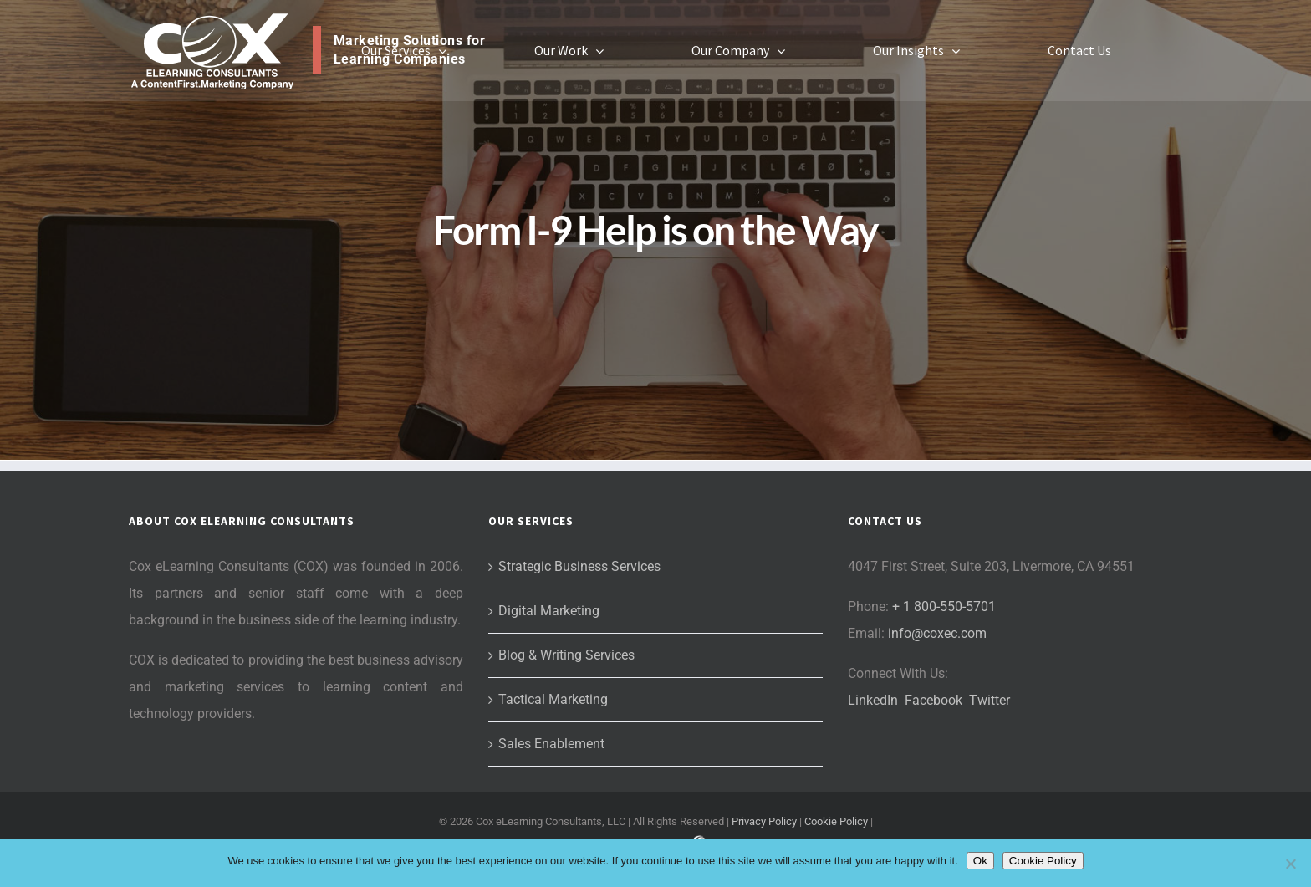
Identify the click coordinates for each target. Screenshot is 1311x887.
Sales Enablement (551, 744)
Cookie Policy (836, 821)
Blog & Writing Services (566, 655)
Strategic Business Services (579, 566)
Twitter (989, 700)
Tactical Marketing (553, 699)
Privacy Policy (764, 821)
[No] (1290, 863)
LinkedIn (873, 700)
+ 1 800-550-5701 (944, 606)
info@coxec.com (937, 633)
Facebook (933, 700)
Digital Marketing (548, 611)
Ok (980, 860)
